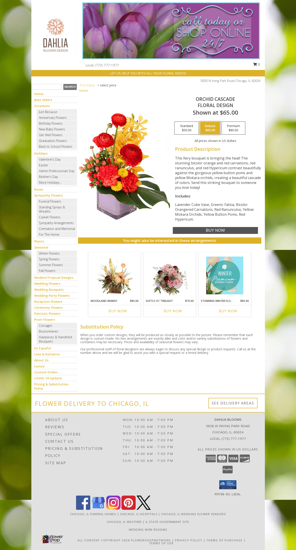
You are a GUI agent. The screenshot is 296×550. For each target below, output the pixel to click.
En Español (42, 348)
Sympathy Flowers (48, 195)
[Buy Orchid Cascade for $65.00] (215, 230)
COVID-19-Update (48, 378)
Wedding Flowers (47, 283)
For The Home (49, 234)
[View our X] (144, 508)
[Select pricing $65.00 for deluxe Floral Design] (210, 128)
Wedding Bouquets (49, 289)
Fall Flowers (47, 271)
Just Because (48, 112)
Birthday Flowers (50, 123)
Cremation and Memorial (57, 229)
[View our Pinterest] (128, 508)
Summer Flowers (51, 265)
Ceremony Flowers (48, 307)
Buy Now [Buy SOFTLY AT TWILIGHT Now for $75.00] (173, 311)
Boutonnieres (48, 331)
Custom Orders (46, 372)
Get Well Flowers (50, 135)
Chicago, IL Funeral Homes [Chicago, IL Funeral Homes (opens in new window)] (93, 514)
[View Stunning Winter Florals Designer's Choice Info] (224, 275)
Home (38, 94)
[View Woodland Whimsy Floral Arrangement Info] (114, 275)
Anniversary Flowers (53, 118)
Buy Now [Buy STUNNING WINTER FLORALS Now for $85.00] (228, 311)
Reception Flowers (48, 301)
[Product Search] (46, 87)
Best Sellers (43, 100)
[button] (227, 484)
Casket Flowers (49, 217)
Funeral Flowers (50, 201)
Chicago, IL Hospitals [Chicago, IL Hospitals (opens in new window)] (138, 514)
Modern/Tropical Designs (53, 277)
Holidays (41, 153)
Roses (38, 189)
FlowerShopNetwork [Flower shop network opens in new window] (151, 540)
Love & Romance (47, 354)
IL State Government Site (167, 522)
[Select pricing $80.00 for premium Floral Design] (233, 128)
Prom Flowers (44, 319)
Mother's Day (48, 177)
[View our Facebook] (83, 508)
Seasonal (41, 247)
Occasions (42, 106)
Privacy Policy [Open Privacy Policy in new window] (188, 540)
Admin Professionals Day (56, 171)
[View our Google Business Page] (98, 508)
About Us (41, 360)
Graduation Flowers (53, 141)
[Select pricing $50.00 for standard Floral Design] (187, 128)
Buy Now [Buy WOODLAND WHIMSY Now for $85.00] (118, 311)
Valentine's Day (49, 159)
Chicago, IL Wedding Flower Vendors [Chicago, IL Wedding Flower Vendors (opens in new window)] (193, 514)
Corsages (45, 325)
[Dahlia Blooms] (55, 34)
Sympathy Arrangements (56, 223)
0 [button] (256, 64)
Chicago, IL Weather (124, 522)
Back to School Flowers (55, 146)
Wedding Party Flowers (52, 295)
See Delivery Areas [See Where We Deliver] (233, 403)
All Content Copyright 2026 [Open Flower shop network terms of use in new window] (103, 540)
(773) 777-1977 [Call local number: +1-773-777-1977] (107, 65)
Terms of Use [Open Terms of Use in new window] (161, 543)
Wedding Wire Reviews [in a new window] (148, 530)
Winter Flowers (49, 253)
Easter (43, 165)
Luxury (39, 366)
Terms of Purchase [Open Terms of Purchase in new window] (225, 540)
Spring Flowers (49, 259)
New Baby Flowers (52, 129)
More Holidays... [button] (50, 182)
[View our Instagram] (113, 508)
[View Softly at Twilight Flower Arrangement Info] (169, 275)
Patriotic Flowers (47, 313)
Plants (39, 241)
